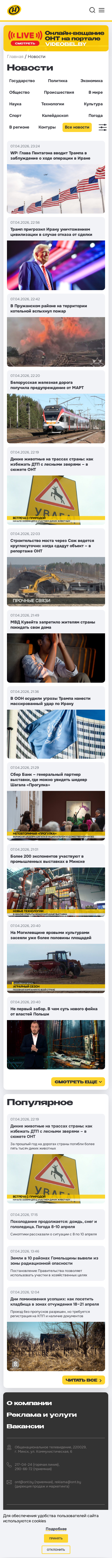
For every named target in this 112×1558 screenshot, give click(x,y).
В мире (96, 92)
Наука (15, 103)
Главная (15, 56)
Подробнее (56, 1528)
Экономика (91, 80)
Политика (57, 80)
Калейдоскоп (55, 115)
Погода (96, 115)
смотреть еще (76, 1082)
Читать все (81, 1380)
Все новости (77, 127)
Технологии (52, 103)
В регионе (19, 127)
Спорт (15, 115)
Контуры (47, 127)
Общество (19, 92)
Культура (93, 103)
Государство (22, 80)
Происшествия (59, 92)
